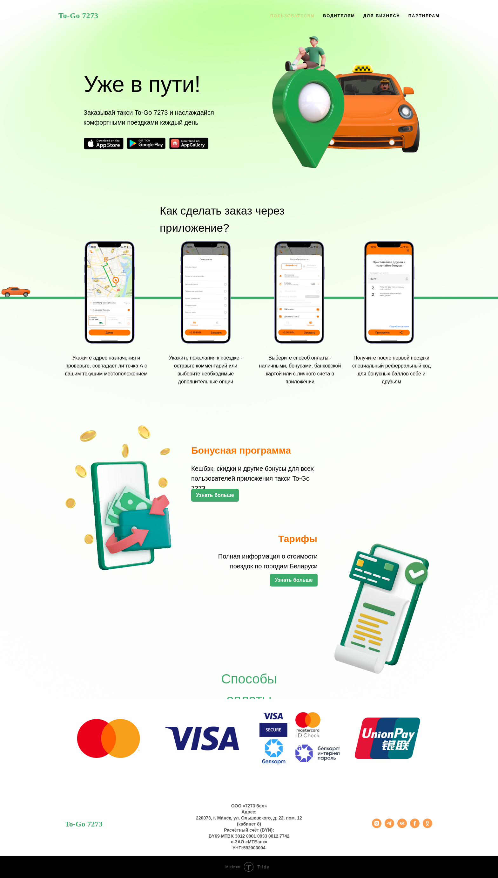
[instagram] (376, 826)
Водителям (339, 15)
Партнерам (424, 15)
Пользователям (292, 15)
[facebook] (415, 826)
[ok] (427, 826)
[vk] (402, 826)
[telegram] (389, 826)
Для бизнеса (381, 15)
